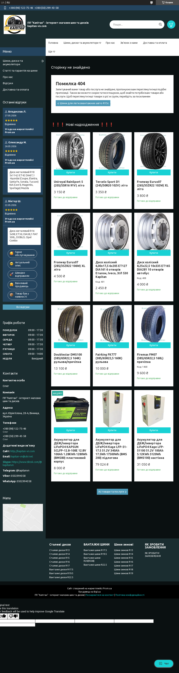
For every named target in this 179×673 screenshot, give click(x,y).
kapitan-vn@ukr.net (22, 456)
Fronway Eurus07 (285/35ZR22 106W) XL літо (69, 266)
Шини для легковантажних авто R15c (84, 103)
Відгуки (8, 83)
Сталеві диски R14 (59, 554)
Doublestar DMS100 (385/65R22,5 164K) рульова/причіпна (68, 358)
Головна (53, 42)
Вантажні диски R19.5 (61, 573)
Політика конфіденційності (129, 595)
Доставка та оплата (155, 42)
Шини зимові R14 (123, 554)
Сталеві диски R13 (59, 550)
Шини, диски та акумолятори (81, 42)
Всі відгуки (22, 307)
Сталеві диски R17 (59, 565)
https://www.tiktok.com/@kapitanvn (22, 464)
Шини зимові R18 (123, 569)
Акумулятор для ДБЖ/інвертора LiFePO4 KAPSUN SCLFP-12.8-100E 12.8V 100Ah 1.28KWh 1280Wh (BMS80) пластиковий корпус (70, 450)
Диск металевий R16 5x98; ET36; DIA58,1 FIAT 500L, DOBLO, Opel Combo (23, 235)
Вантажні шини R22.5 (95, 564)
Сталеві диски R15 (59, 557)
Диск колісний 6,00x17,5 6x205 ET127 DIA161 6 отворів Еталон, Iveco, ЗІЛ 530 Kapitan (112, 269)
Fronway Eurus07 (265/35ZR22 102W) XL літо (152, 185)
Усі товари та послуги (111, 491)
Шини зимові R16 (123, 561)
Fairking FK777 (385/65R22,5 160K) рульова (109, 358)
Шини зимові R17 (123, 565)
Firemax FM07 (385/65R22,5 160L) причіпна (150, 358)
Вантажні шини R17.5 (95, 550)
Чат (164, 663)
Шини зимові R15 (123, 557)
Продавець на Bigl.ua (89, 592)
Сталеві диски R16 (59, 561)
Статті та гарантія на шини (20, 70)
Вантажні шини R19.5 (95, 554)
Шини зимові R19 (123, 573)
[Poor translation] (13, 616)
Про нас (110, 42)
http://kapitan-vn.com (22, 451)
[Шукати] (160, 24)
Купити (70, 172)
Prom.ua (107, 588)
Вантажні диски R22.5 (61, 577)
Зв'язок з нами (129, 42)
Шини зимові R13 (123, 550)
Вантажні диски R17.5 (61, 569)
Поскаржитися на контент (100, 595)
